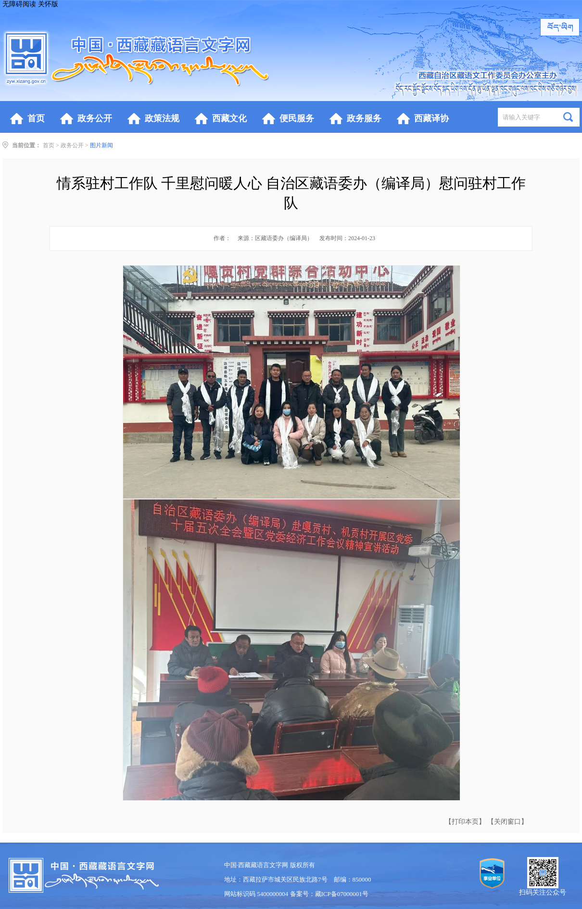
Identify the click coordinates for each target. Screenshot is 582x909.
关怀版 (48, 4)
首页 (48, 145)
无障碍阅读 (19, 4)
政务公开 (72, 145)
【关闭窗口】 (507, 821)
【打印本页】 (465, 821)
